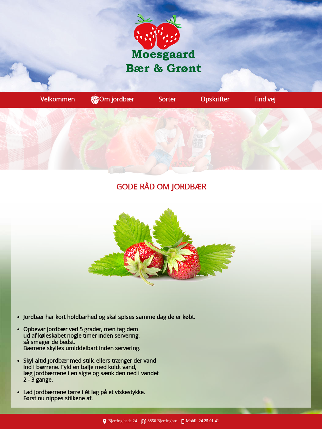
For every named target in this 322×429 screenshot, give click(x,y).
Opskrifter (215, 99)
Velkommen (57, 99)
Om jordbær (116, 99)
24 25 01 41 (209, 421)
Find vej (264, 99)
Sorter (167, 99)
